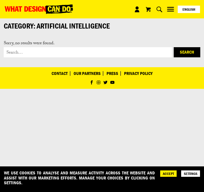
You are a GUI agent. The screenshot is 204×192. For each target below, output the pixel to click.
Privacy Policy (138, 73)
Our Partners (87, 73)
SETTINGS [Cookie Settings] (190, 173)
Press (112, 73)
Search (187, 52)
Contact (60, 73)
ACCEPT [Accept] (168, 173)
